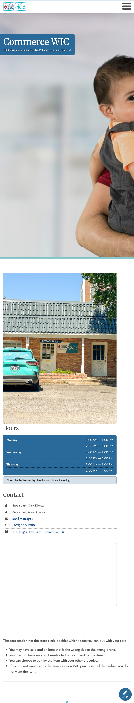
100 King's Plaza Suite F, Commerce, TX (38, 532)
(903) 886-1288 (23, 525)
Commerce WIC (36, 41)
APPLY (125, 697)
